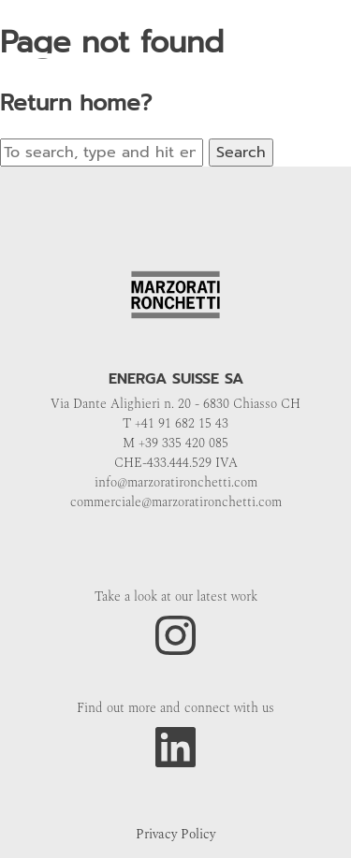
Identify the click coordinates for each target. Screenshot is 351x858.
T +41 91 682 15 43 (175, 423)
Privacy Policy (175, 834)
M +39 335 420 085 (175, 443)
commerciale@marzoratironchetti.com (176, 502)
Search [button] (241, 152)
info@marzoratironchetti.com (176, 482)
